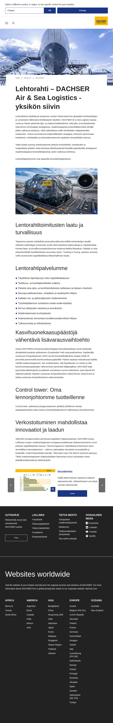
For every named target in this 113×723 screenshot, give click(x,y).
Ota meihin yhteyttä (68, 538)
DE (75, 656)
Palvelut (27, 78)
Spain (72, 686)
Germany (74, 632)
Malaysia (52, 636)
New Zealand (97, 610)
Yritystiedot (37, 519)
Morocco (9, 606)
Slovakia (73, 682)
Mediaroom (64, 527)
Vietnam (52, 653)
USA (29, 627)
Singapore (53, 640)
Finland (73, 623)
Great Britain (75, 636)
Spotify (91, 536)
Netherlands (75, 661)
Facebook (92, 523)
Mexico (30, 623)
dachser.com (91, 588)
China (51, 610)
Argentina (31, 606)
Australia (95, 606)
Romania (74, 678)
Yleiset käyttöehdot (40, 528)
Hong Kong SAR (55, 614)
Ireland (73, 645)
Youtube (91, 531)
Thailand (52, 649)
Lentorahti (39, 78)
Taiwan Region (55, 645)
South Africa (10, 614)
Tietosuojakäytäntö (40, 524)
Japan (51, 627)
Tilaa (16, 538)
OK (50, 10)
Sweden (73, 691)
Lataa (72, 493)
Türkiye (73, 702)
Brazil (29, 610)
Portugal (73, 673)
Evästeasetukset (39, 537)
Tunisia (8, 610)
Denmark (74, 619)
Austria (73, 606)
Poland (73, 669)
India (50, 619)
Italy (71, 649)
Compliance (37, 532)
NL (83, 610)
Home (17, 78)
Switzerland (75, 695)
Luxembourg (75, 653)
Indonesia (52, 623)
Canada (30, 614)
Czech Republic (77, 614)
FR (79, 610)
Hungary (73, 640)
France (73, 627)
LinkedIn (91, 527)
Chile (29, 619)
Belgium (73, 610)
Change (82, 10)
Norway (73, 665)
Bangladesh (53, 606)
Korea (51, 632)
